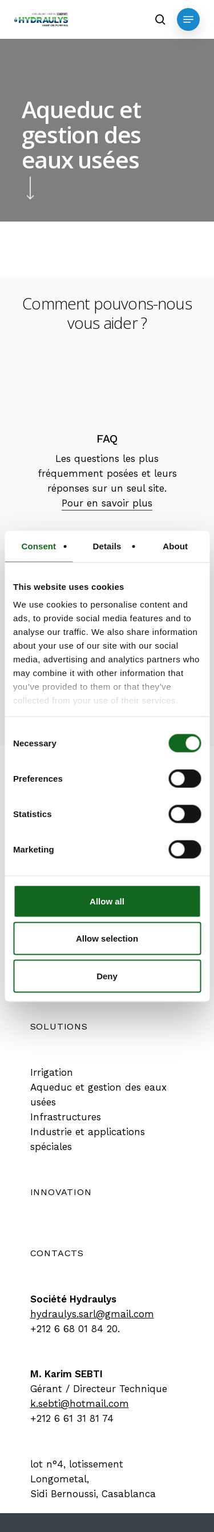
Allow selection (107, 938)
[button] (188, 19)
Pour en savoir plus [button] (107, 503)
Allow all (107, 901)
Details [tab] (107, 545)
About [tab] (175, 545)
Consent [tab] (38, 545)
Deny (107, 975)
